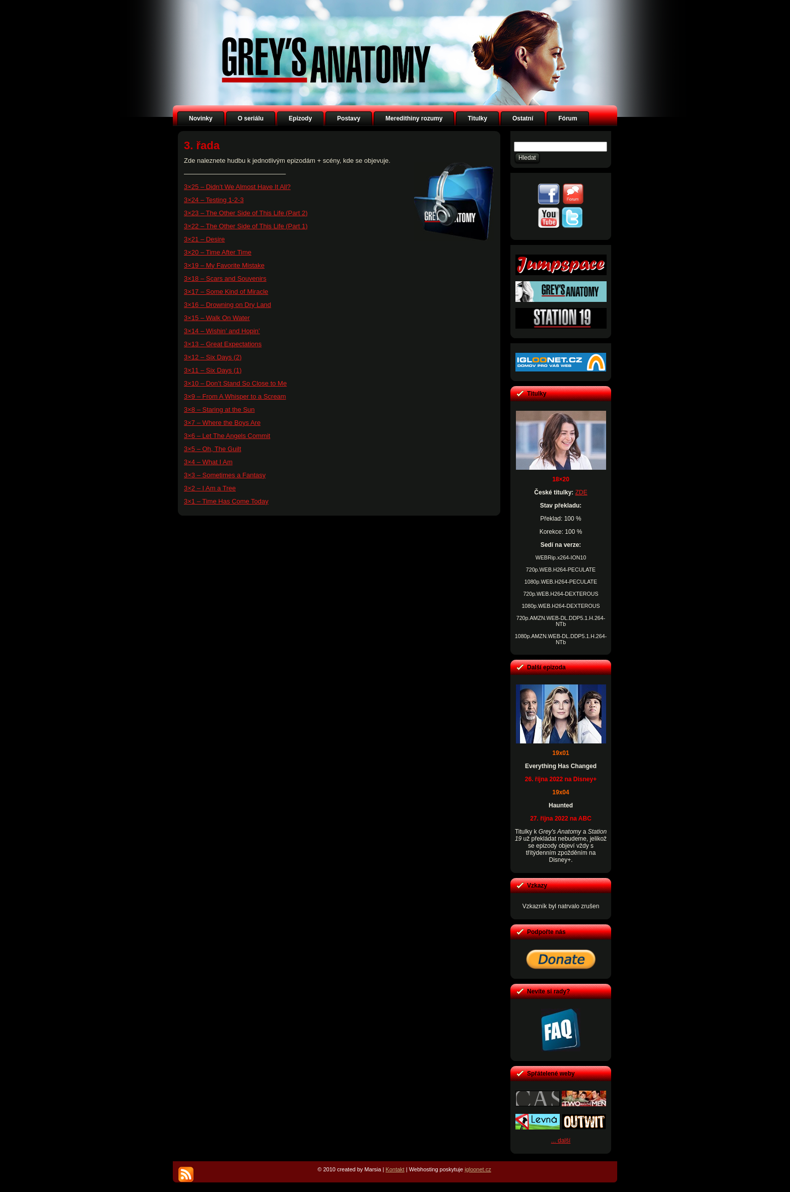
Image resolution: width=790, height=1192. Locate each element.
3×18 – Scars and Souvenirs (225, 278)
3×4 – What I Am (208, 462)
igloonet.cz (478, 1169)
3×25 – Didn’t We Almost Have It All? (237, 187)
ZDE (581, 492)
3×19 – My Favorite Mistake (224, 265)
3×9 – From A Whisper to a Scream (235, 396)
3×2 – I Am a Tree (210, 488)
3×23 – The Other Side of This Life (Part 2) (246, 213)
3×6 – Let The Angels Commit (227, 436)
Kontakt (394, 1169)
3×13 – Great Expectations (222, 344)
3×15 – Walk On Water (217, 318)
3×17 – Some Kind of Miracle (226, 291)
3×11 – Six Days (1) (213, 370)
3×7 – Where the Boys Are (222, 422)
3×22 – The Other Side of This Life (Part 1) (246, 226)
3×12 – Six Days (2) (213, 357)
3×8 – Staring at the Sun (219, 409)
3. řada (202, 145)
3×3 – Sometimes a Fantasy (225, 475)
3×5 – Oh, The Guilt (212, 449)
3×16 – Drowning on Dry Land (227, 304)
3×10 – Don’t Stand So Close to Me (235, 383)
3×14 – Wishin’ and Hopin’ (222, 331)
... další (561, 1140)
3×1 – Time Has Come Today (226, 501)
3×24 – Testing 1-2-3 (214, 200)
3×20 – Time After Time (217, 252)
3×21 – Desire (204, 239)
